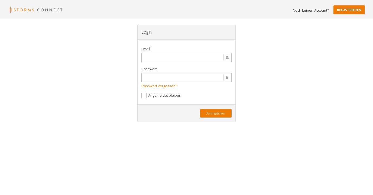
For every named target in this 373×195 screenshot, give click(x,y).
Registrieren (349, 9)
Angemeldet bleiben (161, 95)
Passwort (149, 68)
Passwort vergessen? (159, 85)
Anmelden (215, 113)
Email (145, 48)
